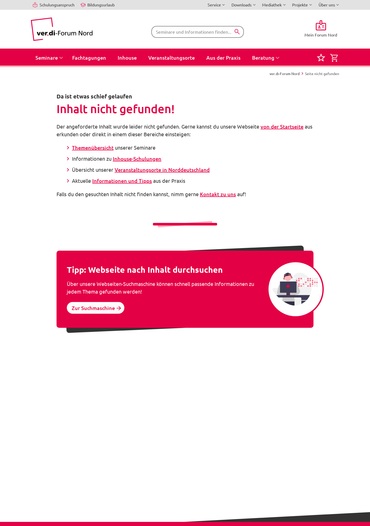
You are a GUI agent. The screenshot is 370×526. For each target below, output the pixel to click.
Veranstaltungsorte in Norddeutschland (162, 169)
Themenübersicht (93, 147)
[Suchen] (237, 32)
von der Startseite (282, 126)
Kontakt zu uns (218, 194)
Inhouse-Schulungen (137, 158)
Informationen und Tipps (122, 180)
